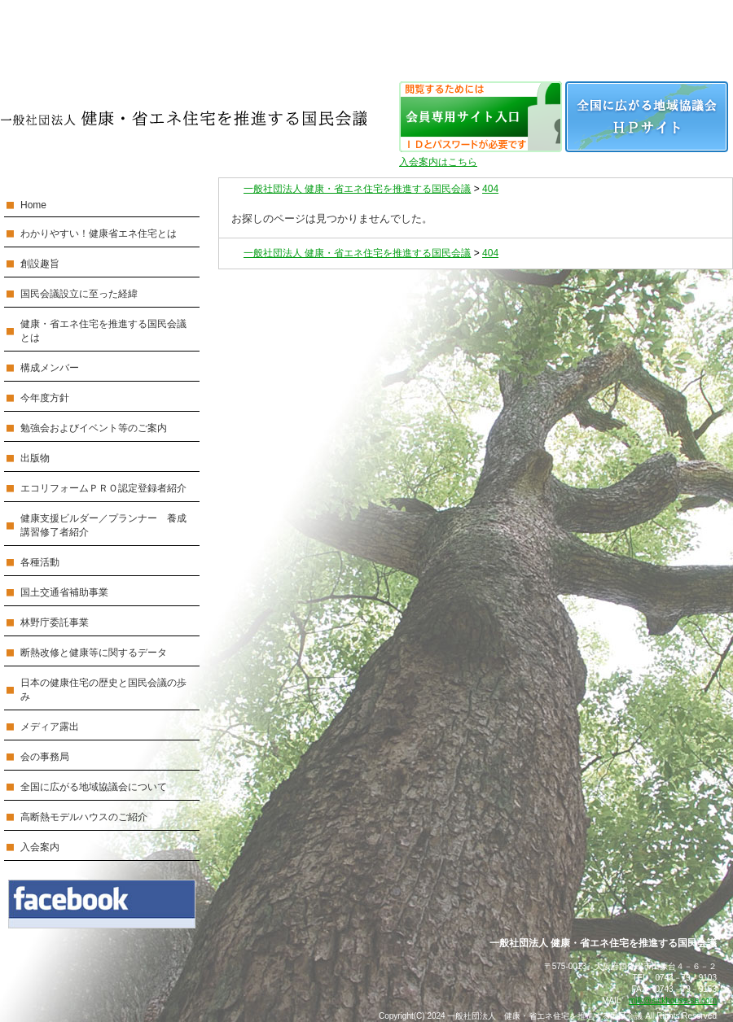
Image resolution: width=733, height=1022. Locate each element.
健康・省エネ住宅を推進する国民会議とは (103, 330)
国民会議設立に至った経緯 (79, 293)
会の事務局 (44, 756)
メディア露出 (49, 726)
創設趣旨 (39, 263)
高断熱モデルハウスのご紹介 (83, 817)
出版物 (35, 458)
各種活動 (39, 562)
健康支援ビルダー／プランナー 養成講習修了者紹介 (103, 525)
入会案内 (39, 847)
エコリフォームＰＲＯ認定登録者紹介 (103, 488)
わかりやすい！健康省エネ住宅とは (98, 233)
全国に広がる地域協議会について (93, 787)
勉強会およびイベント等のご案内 (93, 428)
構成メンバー (49, 367)
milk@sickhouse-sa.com (673, 1000)
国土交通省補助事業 (64, 592)
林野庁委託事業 (54, 622)
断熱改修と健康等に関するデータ (93, 652)
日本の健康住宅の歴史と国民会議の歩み (103, 689)
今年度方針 (44, 398)
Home (33, 205)
